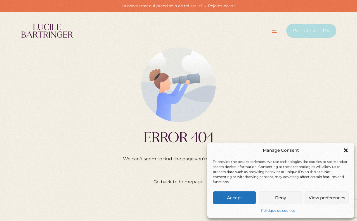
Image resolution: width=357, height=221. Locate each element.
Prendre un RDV (311, 30)
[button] (346, 150)
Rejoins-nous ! (221, 6)
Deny (280, 197)
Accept (234, 197)
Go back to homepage (178, 181)
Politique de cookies (278, 210)
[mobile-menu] (269, 31)
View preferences (327, 197)
